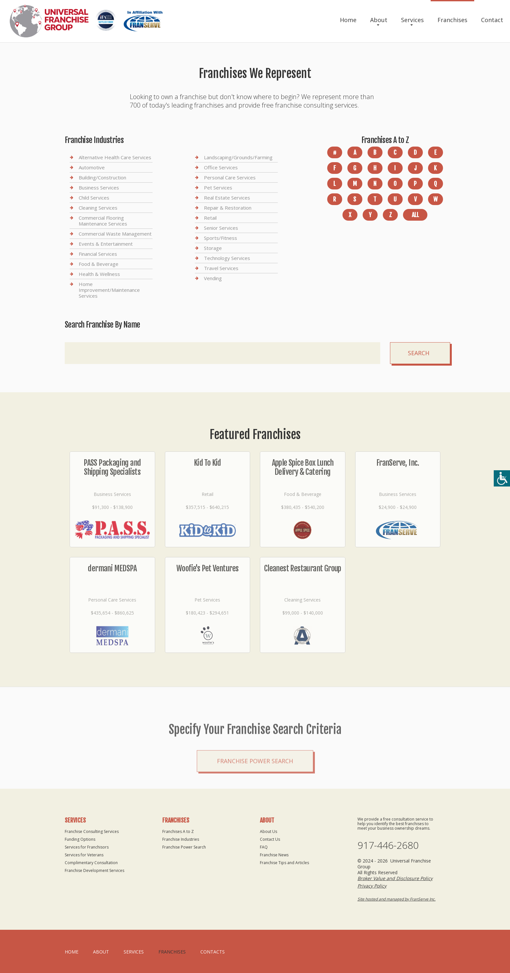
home (71, 952)
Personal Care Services (230, 177)
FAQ (264, 847)
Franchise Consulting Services (92, 831)
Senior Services (221, 228)
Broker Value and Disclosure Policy (395, 878)
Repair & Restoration (227, 207)
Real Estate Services (227, 197)
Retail (210, 217)
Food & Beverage (98, 264)
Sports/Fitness (220, 238)
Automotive (92, 167)
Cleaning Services (98, 207)
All (415, 214)
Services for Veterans (84, 855)
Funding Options (80, 839)
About (378, 20)
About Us (268, 831)
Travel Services (221, 268)
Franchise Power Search (255, 794)
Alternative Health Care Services (115, 157)
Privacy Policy (371, 886)
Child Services (94, 197)
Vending (213, 278)
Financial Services (98, 254)
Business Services (99, 187)
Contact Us (270, 839)
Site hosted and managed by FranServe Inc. (396, 899)
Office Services (221, 167)
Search (418, 353)
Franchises (452, 20)
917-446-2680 (388, 845)
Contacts (212, 952)
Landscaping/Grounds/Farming (238, 157)
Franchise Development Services (94, 870)
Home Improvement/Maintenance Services (109, 290)
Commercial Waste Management (115, 233)
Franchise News (274, 855)
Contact (492, 20)
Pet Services (218, 187)
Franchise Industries (180, 839)
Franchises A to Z (178, 831)
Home (348, 20)
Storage (213, 248)
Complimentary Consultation (91, 862)
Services (412, 20)
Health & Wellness (99, 274)
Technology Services (227, 258)
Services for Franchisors (87, 847)
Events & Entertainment (106, 243)
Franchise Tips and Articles (284, 862)
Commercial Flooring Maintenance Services (103, 220)
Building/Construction (102, 177)
